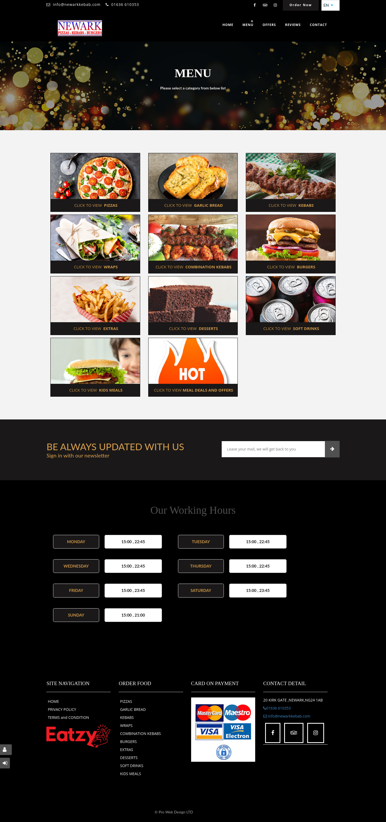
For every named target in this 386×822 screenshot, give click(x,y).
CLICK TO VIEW (95, 205)
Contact (318, 24)
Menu (248, 24)
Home (227, 24)
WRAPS (126, 725)
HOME (53, 701)
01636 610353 (125, 4)
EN (328, 5)
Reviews (292, 24)
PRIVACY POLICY (62, 709)
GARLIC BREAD (133, 709)
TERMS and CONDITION (68, 717)
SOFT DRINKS (131, 765)
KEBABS (127, 717)
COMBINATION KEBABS (140, 733)
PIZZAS (126, 701)
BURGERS (128, 741)
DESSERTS (129, 757)
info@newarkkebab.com (77, 4)
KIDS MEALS (130, 773)
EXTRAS (126, 749)
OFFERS (269, 24)
